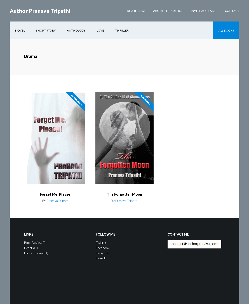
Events (29, 248)
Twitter (101, 243)
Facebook (102, 248)
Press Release (34, 253)
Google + (102, 253)
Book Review (33, 243)
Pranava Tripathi (57, 201)
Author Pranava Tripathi (40, 11)
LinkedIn (101, 258)
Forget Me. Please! (56, 194)
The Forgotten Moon (124, 194)
